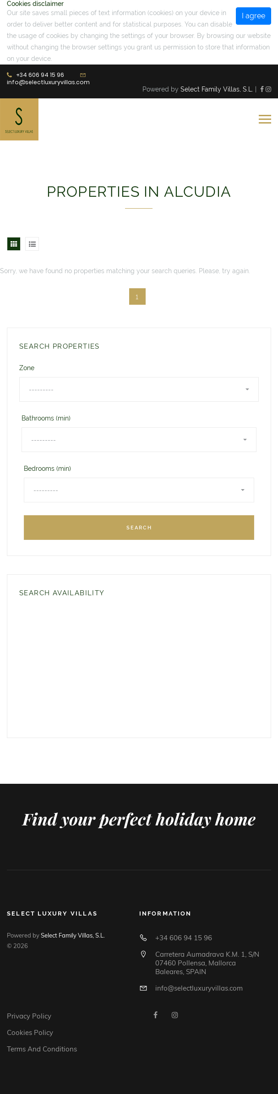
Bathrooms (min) (46, 418)
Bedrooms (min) (47, 468)
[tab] (14, 244)
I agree (253, 15)
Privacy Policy (29, 1016)
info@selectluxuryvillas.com (48, 82)
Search (139, 528)
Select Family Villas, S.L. (216, 89)
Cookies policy (30, 1032)
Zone (26, 368)
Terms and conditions (42, 1049)
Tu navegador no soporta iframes (83, 666)
